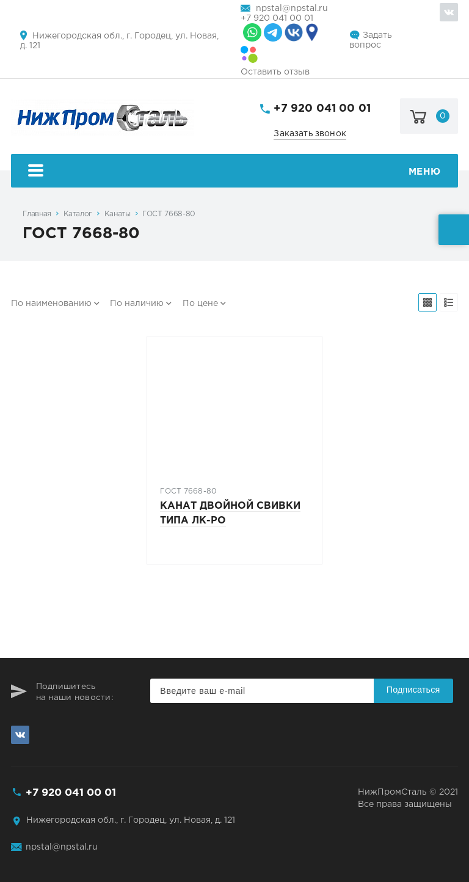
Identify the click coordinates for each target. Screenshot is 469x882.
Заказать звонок (310, 133)
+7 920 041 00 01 (277, 18)
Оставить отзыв (275, 72)
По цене (200, 303)
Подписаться (413, 689)
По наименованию (51, 303)
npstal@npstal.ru (292, 8)
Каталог (78, 214)
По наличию (137, 303)
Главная (37, 214)
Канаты (117, 214)
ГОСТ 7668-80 (168, 214)
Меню (234, 172)
